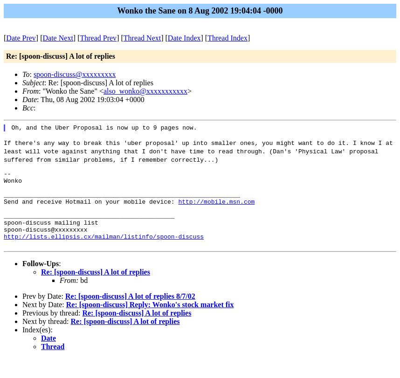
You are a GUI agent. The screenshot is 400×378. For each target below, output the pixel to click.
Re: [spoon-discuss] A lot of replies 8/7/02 (130, 316)
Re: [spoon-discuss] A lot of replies (95, 292)
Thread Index (227, 38)
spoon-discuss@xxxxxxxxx (75, 74)
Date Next (58, 38)
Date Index (184, 38)
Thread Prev (98, 38)
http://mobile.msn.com (216, 212)
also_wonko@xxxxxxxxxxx (145, 91)
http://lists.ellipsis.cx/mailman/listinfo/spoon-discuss (104, 254)
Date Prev (21, 38)
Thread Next (142, 38)
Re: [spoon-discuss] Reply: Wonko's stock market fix (150, 324)
